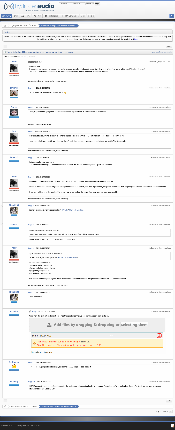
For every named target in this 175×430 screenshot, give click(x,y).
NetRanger (14, 362)
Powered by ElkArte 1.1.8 (8, 425)
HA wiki (65, 210)
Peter (13, 61)
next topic (168, 52)
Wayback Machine (76, 210)
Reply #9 (31, 292)
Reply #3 (31, 131)
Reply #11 (31, 362)
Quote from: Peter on (44, 231)
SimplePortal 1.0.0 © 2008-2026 (31, 425)
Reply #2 (31, 107)
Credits (19, 425)
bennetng (14, 311)
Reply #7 (31, 225)
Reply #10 (35, 311)
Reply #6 (31, 205)
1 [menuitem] (5, 46)
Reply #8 (31, 248)
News (34, 26)
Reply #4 (31, 158)
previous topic (157, 52)
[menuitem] (169, 46)
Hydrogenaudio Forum (19, 26)
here (136, 39)
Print (169, 46)
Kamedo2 (14, 157)
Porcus (14, 107)
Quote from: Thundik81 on (45, 254)
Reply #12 (31, 382)
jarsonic (14, 88)
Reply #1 (31, 88)
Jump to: (158, 411)
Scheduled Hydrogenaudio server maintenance (58, 26)
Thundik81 (14, 205)
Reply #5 (31, 177)
